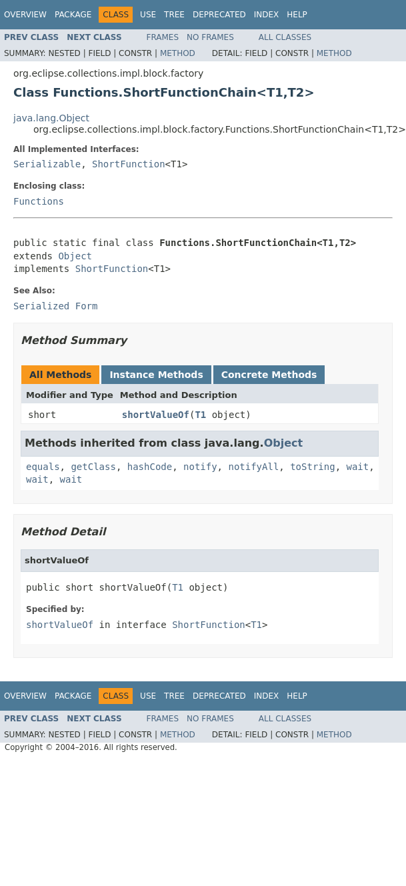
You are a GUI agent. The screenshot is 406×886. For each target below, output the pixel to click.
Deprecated (219, 14)
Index (266, 14)
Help (297, 14)
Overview (25, 14)
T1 (200, 414)
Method (177, 53)
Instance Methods (156, 374)
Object (75, 256)
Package (73, 14)
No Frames (210, 37)
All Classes (285, 37)
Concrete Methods (269, 374)
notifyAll (253, 466)
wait (357, 466)
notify (200, 466)
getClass (93, 466)
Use (148, 14)
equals (43, 466)
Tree (174, 14)
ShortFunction (128, 164)
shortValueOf (155, 414)
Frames (163, 37)
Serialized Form (55, 306)
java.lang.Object (51, 118)
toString (312, 466)
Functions (38, 201)
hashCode (149, 466)
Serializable (47, 164)
